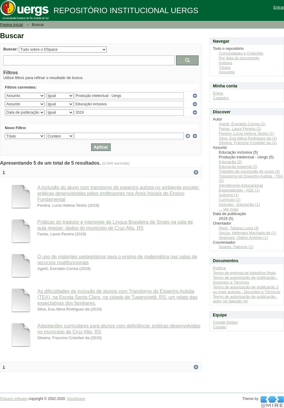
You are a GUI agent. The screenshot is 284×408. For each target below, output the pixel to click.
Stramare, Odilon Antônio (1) (243, 237)
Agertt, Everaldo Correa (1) (242, 124)
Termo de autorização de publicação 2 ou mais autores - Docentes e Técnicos (246, 289)
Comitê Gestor (225, 322)
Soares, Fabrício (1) (236, 247)
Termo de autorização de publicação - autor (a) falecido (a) (245, 299)
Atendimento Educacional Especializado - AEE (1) (241, 187)
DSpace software (14, 399)
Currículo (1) (229, 199)
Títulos (224, 67)
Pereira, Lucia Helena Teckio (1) (246, 133)
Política (219, 268)
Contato (220, 327)
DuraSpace (76, 399)
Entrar (279, 7)
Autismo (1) (229, 195)
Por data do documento (239, 58)
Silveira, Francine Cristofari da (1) (248, 142)
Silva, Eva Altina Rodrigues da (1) (248, 138)
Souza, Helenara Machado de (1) (247, 233)
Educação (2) (230, 162)
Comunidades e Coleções (241, 53)
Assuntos (227, 72)
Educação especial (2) (238, 166)
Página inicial (11, 24)
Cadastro (221, 98)
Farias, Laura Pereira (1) (240, 128)
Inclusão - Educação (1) (239, 204)
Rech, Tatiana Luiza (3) (239, 228)
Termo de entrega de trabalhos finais (244, 273)
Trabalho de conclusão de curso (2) (249, 171)
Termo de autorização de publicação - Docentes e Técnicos (245, 280)
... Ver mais (228, 209)
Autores (225, 63)
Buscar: (10, 49)
